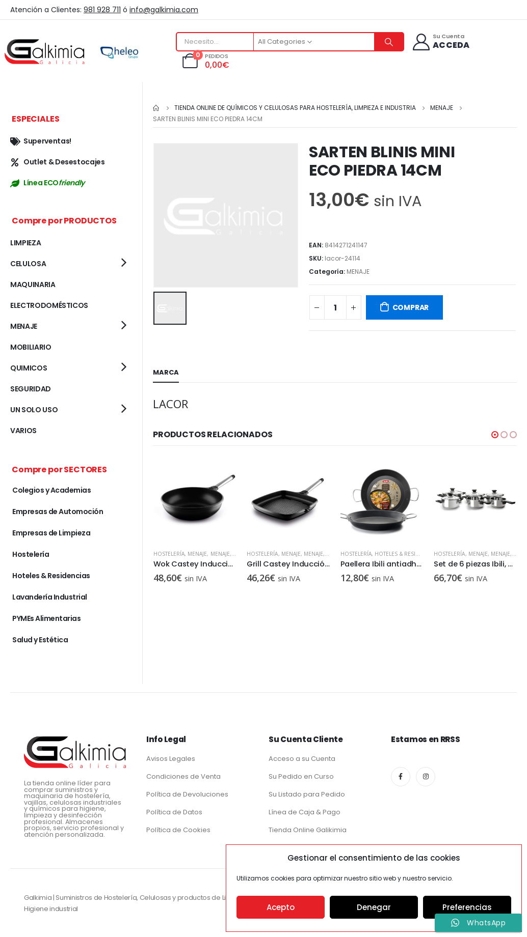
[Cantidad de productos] (335, 307)
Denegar (374, 907)
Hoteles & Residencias (51, 576)
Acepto (281, 907)
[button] (494, 435)
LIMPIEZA (25, 243)
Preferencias (467, 907)
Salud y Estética (40, 640)
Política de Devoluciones (187, 794)
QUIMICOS (28, 368)
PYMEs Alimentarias (46, 618)
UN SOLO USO (34, 410)
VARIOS (23, 430)
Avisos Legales (170, 758)
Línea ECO (47, 183)
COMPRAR (410, 307)
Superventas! (40, 141)
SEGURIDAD (30, 389)
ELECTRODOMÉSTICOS (49, 305)
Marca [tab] (166, 372)
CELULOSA (28, 264)
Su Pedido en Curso (301, 776)
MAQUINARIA (33, 284)
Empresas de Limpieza (51, 533)
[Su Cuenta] (440, 42)
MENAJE (358, 271)
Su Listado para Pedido (307, 794)
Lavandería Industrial (49, 597)
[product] (194, 500)
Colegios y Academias (51, 490)
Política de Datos (174, 812)
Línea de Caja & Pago (304, 812)
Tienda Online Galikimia (308, 830)
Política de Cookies (178, 830)
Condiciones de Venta (183, 776)
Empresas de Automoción (57, 511)
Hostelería (169, 553)
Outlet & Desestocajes (57, 162)
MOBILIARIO (30, 347)
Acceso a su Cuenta (302, 758)
